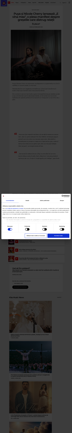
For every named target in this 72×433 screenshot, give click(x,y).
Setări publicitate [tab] (44, 200)
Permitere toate (58, 235)
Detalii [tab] (27, 200)
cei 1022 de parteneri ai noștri (14, 208)
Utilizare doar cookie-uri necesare (35, 235)
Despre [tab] (62, 200)
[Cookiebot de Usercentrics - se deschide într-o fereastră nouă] (63, 196)
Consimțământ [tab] (10, 200)
